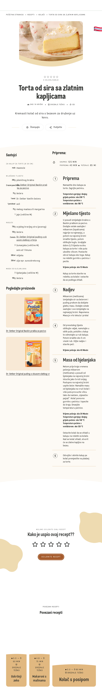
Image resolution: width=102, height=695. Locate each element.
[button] (51, 72)
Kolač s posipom (74, 653)
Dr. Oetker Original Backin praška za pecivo (32, 186)
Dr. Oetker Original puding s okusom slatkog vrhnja (31, 238)
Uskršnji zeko (16, 653)
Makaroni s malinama (39, 653)
